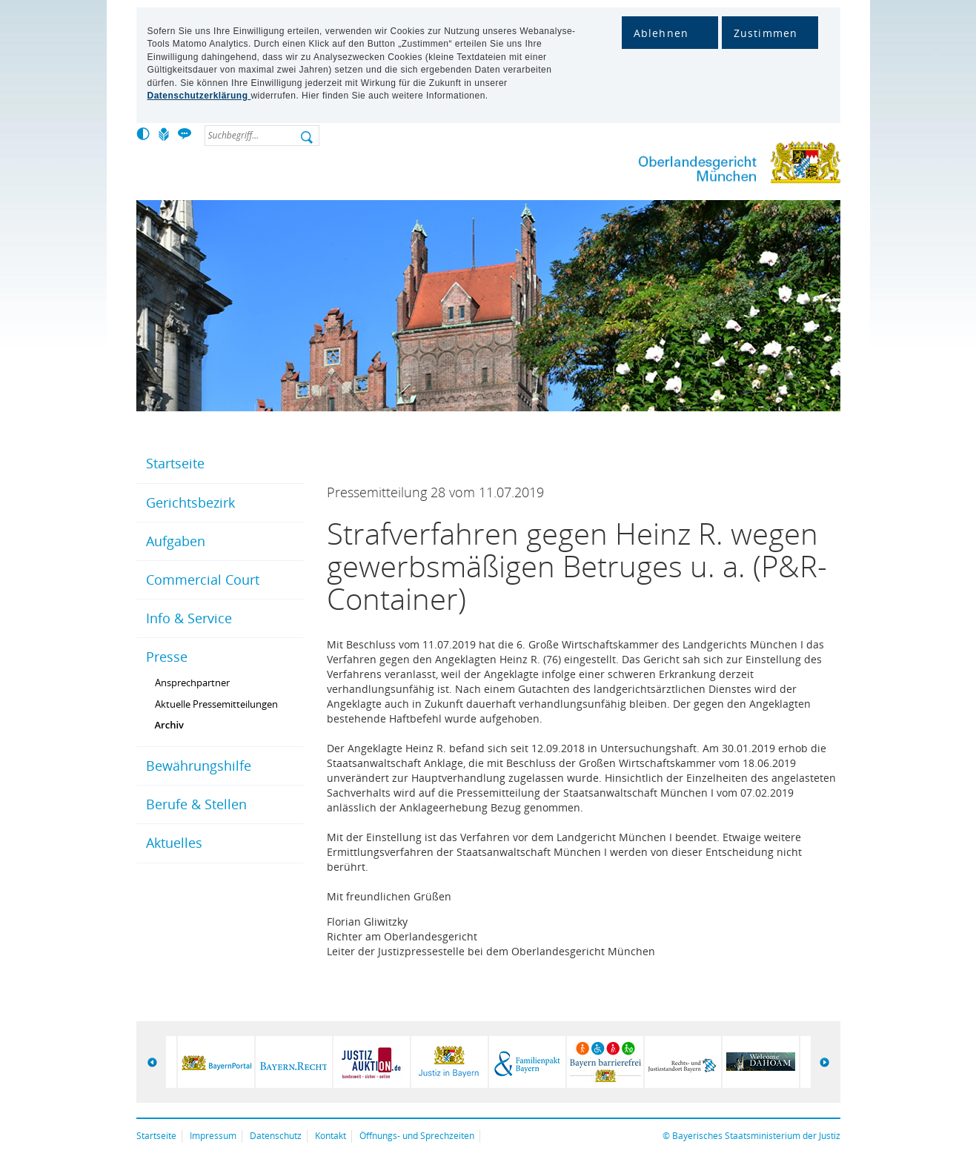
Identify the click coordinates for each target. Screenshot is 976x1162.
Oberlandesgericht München (710, 166)
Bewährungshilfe (198, 765)
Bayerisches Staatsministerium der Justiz (756, 1135)
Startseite (175, 463)
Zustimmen (766, 33)
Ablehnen (661, 33)
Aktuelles (174, 842)
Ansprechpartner (192, 682)
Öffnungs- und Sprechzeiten (416, 1135)
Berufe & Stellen (196, 804)
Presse (166, 656)
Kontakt (330, 1135)
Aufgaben (175, 541)
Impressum (213, 1135)
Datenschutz (276, 1135)
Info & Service (189, 618)
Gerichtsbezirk (190, 502)
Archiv (170, 724)
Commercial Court (202, 579)
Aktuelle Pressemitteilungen (216, 704)
